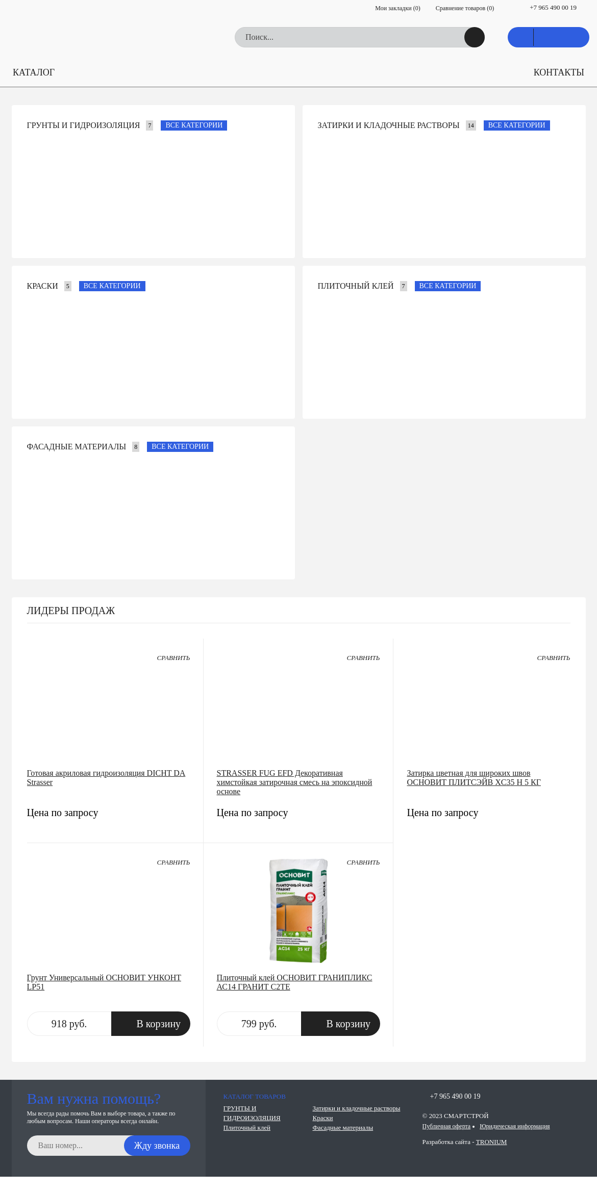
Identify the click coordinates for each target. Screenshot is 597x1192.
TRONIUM (491, 1142)
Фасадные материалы (77, 446)
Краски (42, 286)
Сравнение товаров (465, 8)
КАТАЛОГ (34, 72)
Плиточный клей (356, 286)
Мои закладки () (397, 8)
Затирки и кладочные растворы (389, 125)
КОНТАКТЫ (559, 72)
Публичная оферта (446, 1126)
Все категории (193, 125)
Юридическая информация (515, 1126)
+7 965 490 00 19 (553, 7)
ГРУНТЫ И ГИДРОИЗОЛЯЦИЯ (83, 125)
